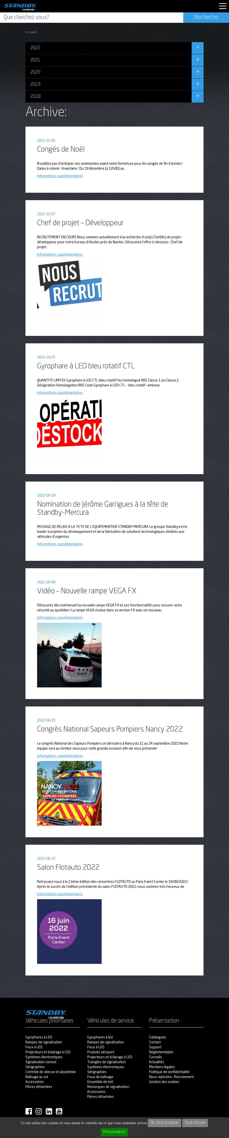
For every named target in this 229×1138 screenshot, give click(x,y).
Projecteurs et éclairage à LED (47, 1052)
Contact (155, 1042)
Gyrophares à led (100, 1037)
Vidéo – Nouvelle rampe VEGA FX (86, 591)
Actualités (156, 1062)
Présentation (164, 1021)
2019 (35, 84)
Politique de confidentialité (169, 1072)
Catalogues (157, 1037)
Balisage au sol (36, 1077)
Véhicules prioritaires (49, 1021)
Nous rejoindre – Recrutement (171, 1077)
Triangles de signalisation (106, 1062)
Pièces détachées (38, 1087)
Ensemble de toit (100, 1082)
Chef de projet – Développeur (80, 223)
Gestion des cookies (164, 1082)
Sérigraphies (35, 1067)
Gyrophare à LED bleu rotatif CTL (86, 366)
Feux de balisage (100, 1077)
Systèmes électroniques (43, 1057)
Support (155, 1047)
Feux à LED (34, 1047)
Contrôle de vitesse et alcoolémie (50, 1072)
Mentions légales (162, 1067)
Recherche (206, 17)
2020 (35, 72)
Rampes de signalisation (43, 1042)
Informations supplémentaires (60, 176)
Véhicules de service (110, 1021)
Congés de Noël (61, 149)
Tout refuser (195, 1123)
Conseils (155, 1057)
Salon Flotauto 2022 (68, 867)
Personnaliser (114, 1132)
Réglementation (161, 1052)
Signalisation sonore (40, 1062)
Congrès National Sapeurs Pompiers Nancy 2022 (110, 729)
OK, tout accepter (164, 1123)
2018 (35, 96)
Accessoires (34, 1082)
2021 (35, 60)
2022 (35, 48)
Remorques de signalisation (108, 1087)
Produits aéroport (100, 1052)
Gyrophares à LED (38, 1037)
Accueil (30, 32)
